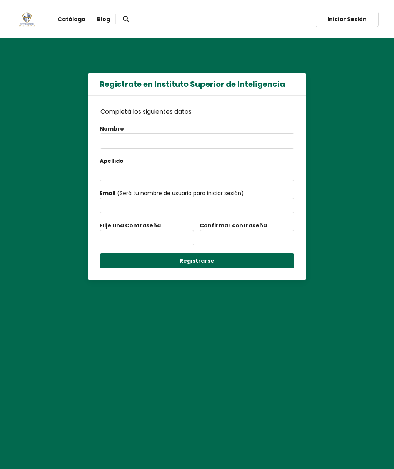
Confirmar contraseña (233, 225)
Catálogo (71, 19)
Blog (103, 19)
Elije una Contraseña (130, 225)
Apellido (112, 161)
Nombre (112, 129)
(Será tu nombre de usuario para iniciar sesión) (172, 193)
